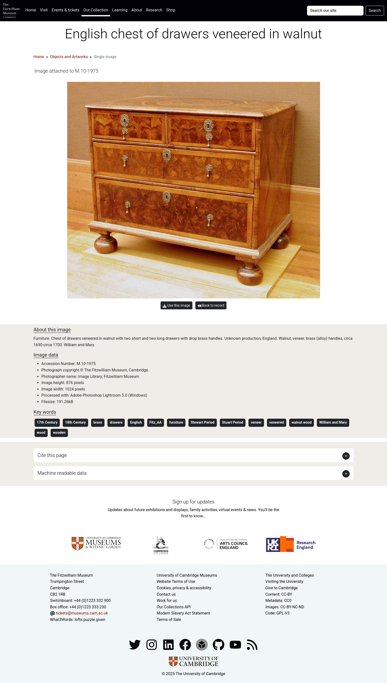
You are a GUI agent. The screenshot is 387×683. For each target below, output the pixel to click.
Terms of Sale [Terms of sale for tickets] (169, 619)
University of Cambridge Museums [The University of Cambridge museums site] (187, 575)
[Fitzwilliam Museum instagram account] (152, 644)
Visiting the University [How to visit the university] (284, 581)
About (136, 10)
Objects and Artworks (69, 56)
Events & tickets (66, 10)
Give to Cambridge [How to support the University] (281, 588)
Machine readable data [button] (62, 473)
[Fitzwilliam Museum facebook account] (169, 644)
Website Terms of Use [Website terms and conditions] (176, 581)
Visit (44, 10)
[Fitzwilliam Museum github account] (219, 644)
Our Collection (95, 10)
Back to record (211, 305)
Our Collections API (174, 607)
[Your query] (335, 11)
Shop (170, 10)
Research (154, 10)
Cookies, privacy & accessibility (184, 588)
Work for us (167, 600)
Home (31, 9)
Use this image (176, 305)
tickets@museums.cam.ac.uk (82, 613)
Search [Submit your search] (375, 10)
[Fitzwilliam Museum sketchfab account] (202, 644)
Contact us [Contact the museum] (166, 594)
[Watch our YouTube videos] (235, 644)
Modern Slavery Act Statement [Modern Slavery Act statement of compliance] (183, 613)
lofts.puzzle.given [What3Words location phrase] (90, 619)
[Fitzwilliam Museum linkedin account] (185, 644)
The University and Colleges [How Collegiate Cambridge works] (289, 575)
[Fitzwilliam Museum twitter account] (135, 644)
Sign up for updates (193, 502)
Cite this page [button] (52, 455)
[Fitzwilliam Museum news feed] (252, 644)
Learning (119, 10)
